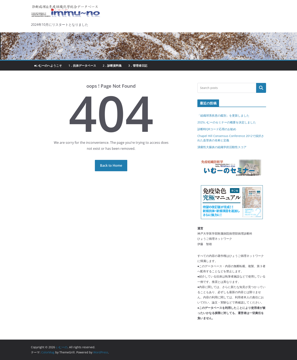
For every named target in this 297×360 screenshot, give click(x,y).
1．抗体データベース (82, 65)
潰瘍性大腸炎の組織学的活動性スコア (221, 147)
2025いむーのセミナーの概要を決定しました (226, 122)
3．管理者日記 (137, 65)
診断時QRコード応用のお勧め (216, 129)
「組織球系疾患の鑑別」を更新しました (223, 115)
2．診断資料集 (112, 65)
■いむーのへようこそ (48, 65)
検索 (261, 88)
